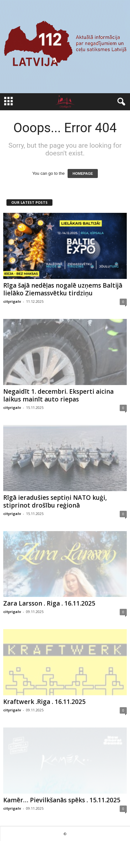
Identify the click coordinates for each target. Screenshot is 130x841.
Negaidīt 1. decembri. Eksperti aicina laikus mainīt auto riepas (58, 395)
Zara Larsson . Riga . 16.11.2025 (49, 603)
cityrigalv (12, 301)
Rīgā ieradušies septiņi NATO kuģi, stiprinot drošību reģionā (55, 501)
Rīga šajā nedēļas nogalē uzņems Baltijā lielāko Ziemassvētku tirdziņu (62, 289)
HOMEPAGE (82, 173)
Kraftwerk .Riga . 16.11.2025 (44, 702)
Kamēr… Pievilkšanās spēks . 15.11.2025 (61, 800)
